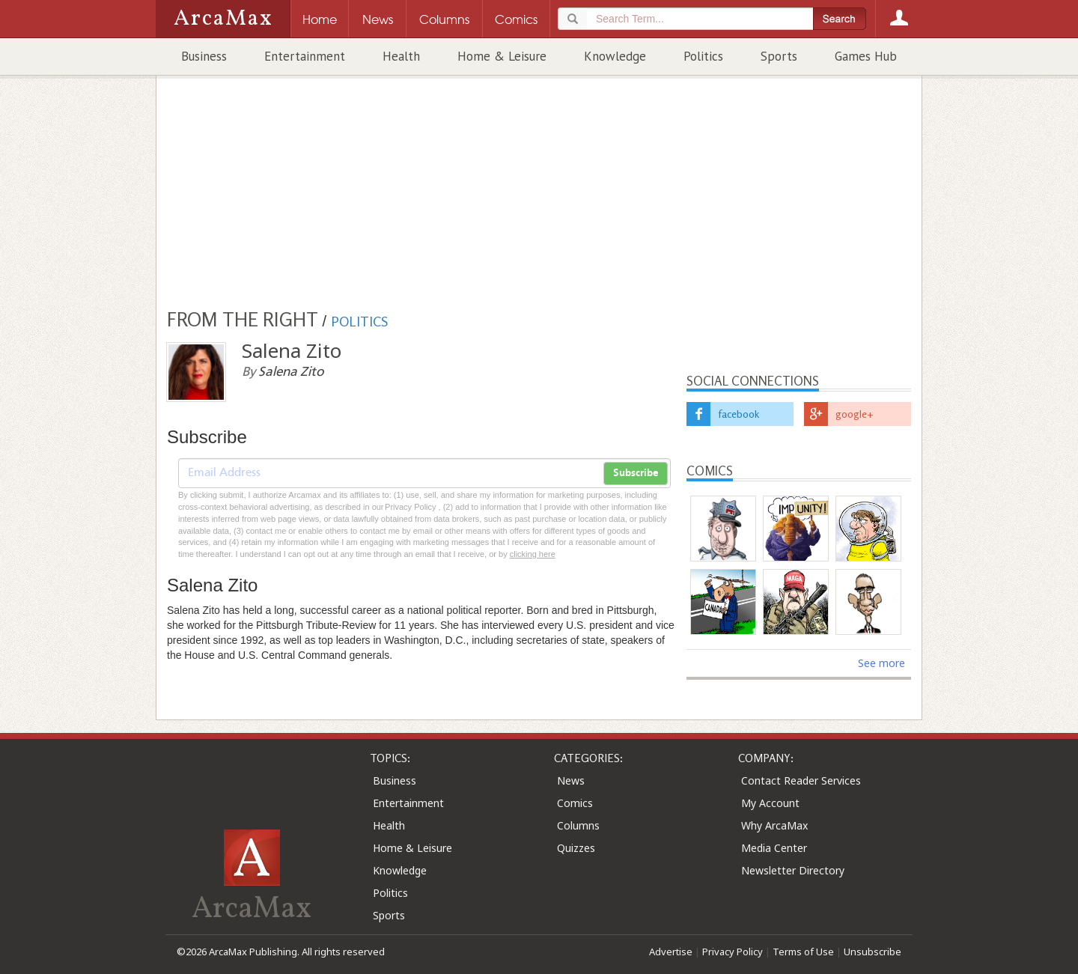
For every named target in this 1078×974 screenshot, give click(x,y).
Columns (578, 825)
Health (401, 56)
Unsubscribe (872, 951)
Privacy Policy (732, 951)
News (571, 780)
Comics (575, 803)
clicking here (532, 554)
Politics (703, 56)
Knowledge (615, 56)
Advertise (670, 951)
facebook (738, 413)
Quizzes (576, 848)
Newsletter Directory (792, 870)
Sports (779, 56)
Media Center (774, 848)
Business (204, 56)
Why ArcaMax (774, 825)
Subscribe (635, 473)
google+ (854, 413)
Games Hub (866, 56)
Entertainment (304, 56)
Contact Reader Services (801, 780)
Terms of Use (803, 951)
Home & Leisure (501, 56)
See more (881, 663)
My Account (770, 803)
